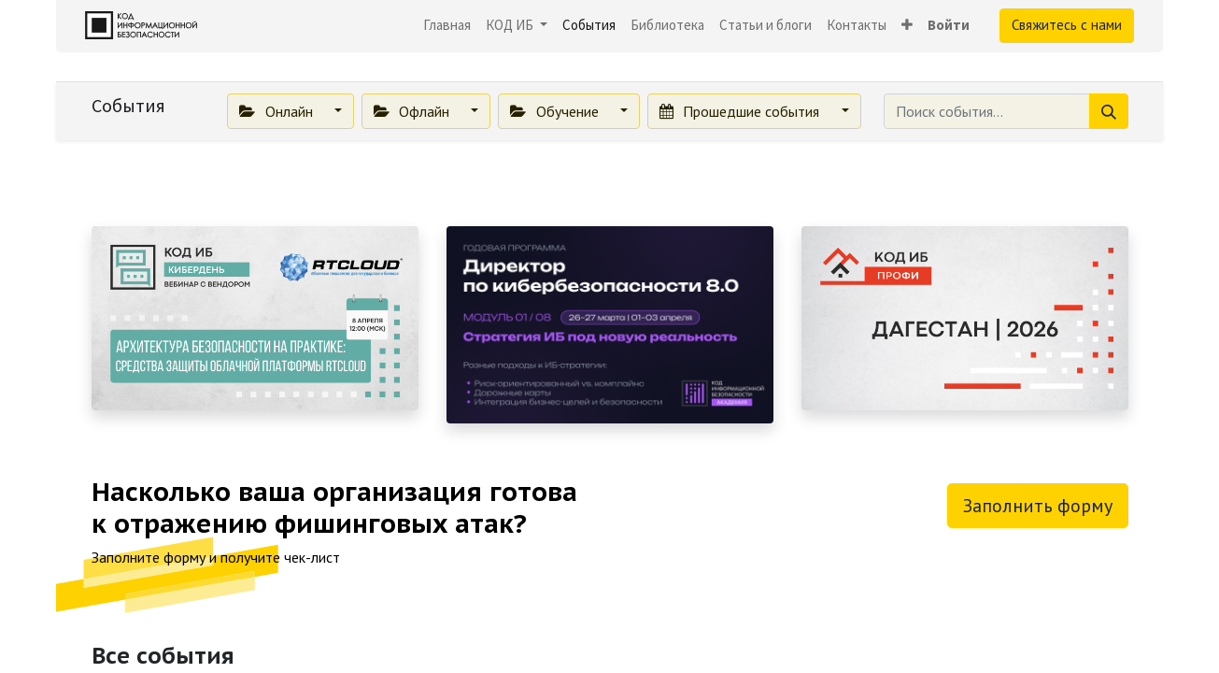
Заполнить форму (1038, 506)
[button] (907, 25)
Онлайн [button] (277, 111)
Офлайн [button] (413, 111)
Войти (949, 25)
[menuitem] (447, 25)
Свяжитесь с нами (1067, 25)
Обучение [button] (556, 111)
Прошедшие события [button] (741, 111)
